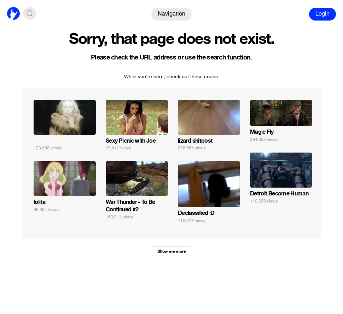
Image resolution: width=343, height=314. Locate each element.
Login (322, 13)
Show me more (171, 251)
